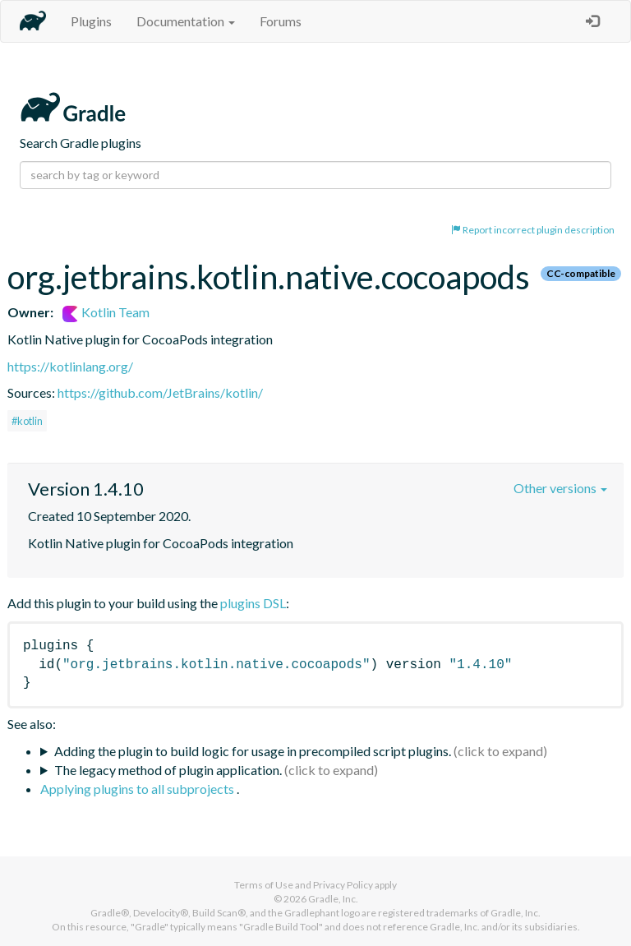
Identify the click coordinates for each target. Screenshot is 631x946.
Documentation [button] (185, 21)
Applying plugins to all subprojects (138, 788)
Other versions (560, 488)
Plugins (91, 21)
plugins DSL (253, 603)
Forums (281, 21)
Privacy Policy (343, 885)
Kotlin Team (106, 312)
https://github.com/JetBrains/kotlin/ (160, 392)
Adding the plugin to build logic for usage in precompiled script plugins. (252, 751)
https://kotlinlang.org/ (70, 366)
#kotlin (27, 420)
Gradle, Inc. (333, 899)
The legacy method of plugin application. (168, 770)
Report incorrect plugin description (533, 230)
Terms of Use (263, 885)
